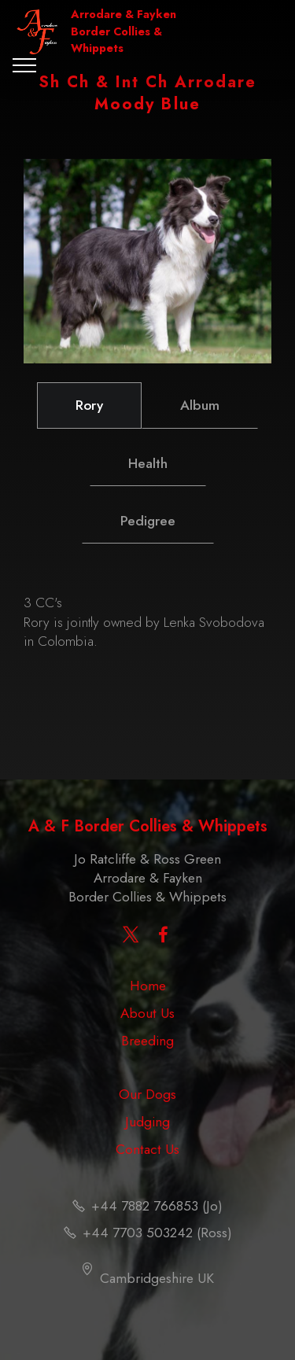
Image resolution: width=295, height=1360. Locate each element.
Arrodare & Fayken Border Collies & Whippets (123, 31)
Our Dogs (147, 1094)
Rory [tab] (89, 405)
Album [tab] (199, 405)
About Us (147, 1013)
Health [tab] (148, 463)
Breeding (147, 1040)
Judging (147, 1121)
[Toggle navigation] (25, 65)
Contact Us (147, 1149)
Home (148, 985)
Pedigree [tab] (147, 520)
